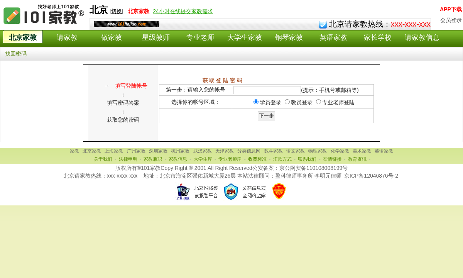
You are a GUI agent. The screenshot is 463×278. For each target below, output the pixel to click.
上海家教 (114, 151)
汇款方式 (282, 159)
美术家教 (362, 151)
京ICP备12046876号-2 (371, 176)
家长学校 (378, 37)
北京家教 (23, 37)
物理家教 (317, 151)
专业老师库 (230, 159)
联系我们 (307, 159)
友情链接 (332, 159)
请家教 (67, 37)
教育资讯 (357, 159)
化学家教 (340, 151)
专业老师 (200, 37)
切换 (116, 11)
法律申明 (128, 159)
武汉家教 (202, 151)
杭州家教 (180, 151)
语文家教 (295, 151)
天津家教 (224, 151)
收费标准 (257, 159)
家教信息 (178, 159)
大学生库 (203, 159)
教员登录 (302, 102)
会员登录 (451, 20)
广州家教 (136, 151)
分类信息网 (248, 151)
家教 (74, 151)
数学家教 (273, 151)
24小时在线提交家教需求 (183, 11)
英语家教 (333, 37)
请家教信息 (422, 37)
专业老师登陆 (338, 102)
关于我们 (103, 159)
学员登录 (270, 102)
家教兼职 (153, 159)
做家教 (111, 37)
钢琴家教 (289, 37)
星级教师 (156, 37)
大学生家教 (244, 37)
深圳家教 (158, 151)
